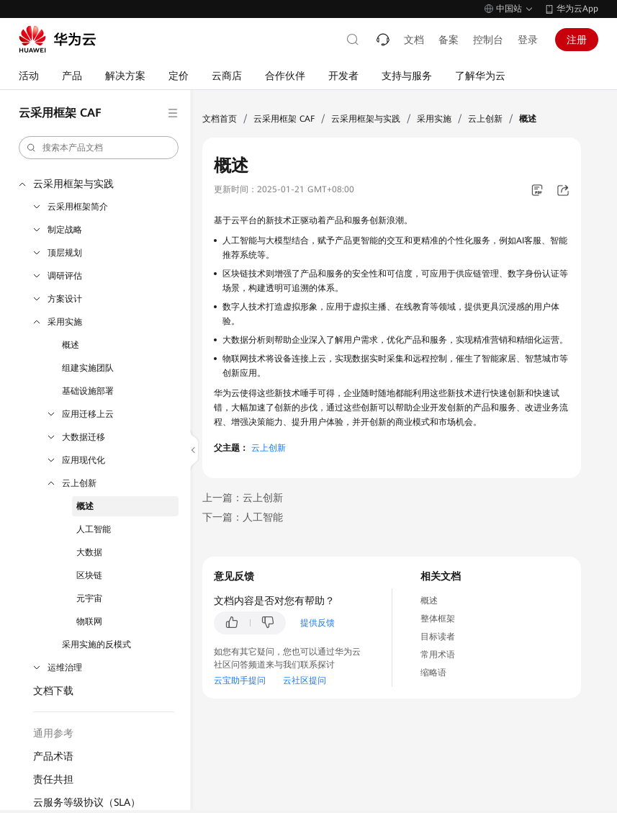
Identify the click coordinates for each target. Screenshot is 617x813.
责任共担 (53, 779)
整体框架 (437, 619)
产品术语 (53, 756)
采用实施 (65, 322)
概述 (70, 345)
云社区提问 (304, 680)
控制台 (488, 39)
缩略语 (433, 673)
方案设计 (65, 299)
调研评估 (65, 276)
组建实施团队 (88, 368)
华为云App (577, 9)
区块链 (89, 575)
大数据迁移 (83, 437)
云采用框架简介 (78, 207)
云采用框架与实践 (73, 183)
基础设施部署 (88, 391)
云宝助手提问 (240, 680)
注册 (577, 39)
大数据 (89, 552)
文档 (414, 39)
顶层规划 (65, 253)
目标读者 (437, 637)
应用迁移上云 (88, 414)
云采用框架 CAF (284, 119)
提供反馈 (317, 623)
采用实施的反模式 (96, 644)
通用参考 (53, 733)
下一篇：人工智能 (242, 517)
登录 (528, 39)
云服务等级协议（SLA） (86, 802)
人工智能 (93, 529)
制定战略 (65, 230)
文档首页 (219, 119)
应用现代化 (83, 460)
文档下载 (53, 690)
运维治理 (65, 667)
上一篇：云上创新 (242, 497)
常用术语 (437, 655)
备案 (448, 39)
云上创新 (79, 483)
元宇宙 (89, 598)
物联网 (89, 621)
